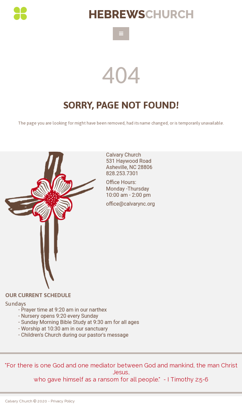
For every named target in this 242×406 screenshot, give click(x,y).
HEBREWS (141, 14)
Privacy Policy (63, 401)
